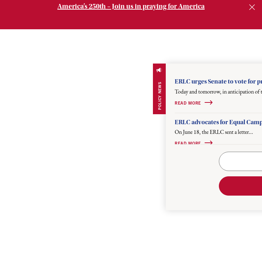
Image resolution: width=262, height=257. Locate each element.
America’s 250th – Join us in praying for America (131, 6)
